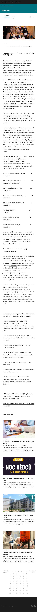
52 (16, 591)
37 (27, 583)
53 (20, 591)
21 (13, 578)
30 (23, 581)
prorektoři (22, 273)
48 (23, 588)
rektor (12, 273)
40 (17, 586)
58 (16, 593)
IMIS (6, 2)
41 (20, 586)
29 (20, 581)
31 (27, 581)
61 (27, 593)
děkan (17, 273)
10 (16, 574)
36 (23, 583)
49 (27, 588)
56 (10, 593)
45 (13, 588)
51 (13, 591)
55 (27, 591)
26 (10, 581)
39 (13, 586)
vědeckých (9, 261)
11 (19, 574)
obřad (25, 256)
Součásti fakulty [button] (18, 10)
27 (13, 581)
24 (23, 578)
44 (10, 588)
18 (23, 576)
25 (27, 578)
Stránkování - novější (6, 571)
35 (20, 583)
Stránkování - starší (32, 571)
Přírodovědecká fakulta (7, 6)
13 (26, 574)
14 (10, 576)
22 (16, 578)
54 (23, 591)
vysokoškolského (15, 263)
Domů (5, 43)
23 (20, 578)
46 (17, 588)
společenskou (13, 266)
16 (17, 576)
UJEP (19, 2)
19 (26, 576)
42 (23, 586)
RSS (2, 606)
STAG (15, 2)
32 (10, 583)
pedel (10, 275)
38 (10, 586)
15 (13, 576)
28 (17, 581)
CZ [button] (2, 2)
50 (10, 591)
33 (13, 583)
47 (20, 588)
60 (23, 593)
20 (10, 578)
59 (20, 593)
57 (13, 593)
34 (17, 583)
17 (20, 576)
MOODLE (10, 2)
